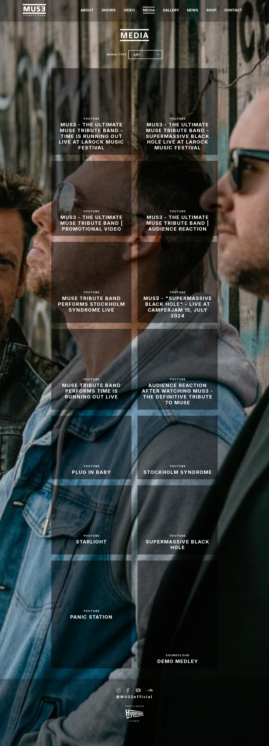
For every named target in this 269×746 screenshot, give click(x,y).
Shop (211, 10)
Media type (116, 54)
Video (129, 10)
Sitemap (134, 721)
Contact (233, 10)
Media (149, 10)
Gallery (171, 10)
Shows (109, 10)
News (192, 10)
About (87, 10)
